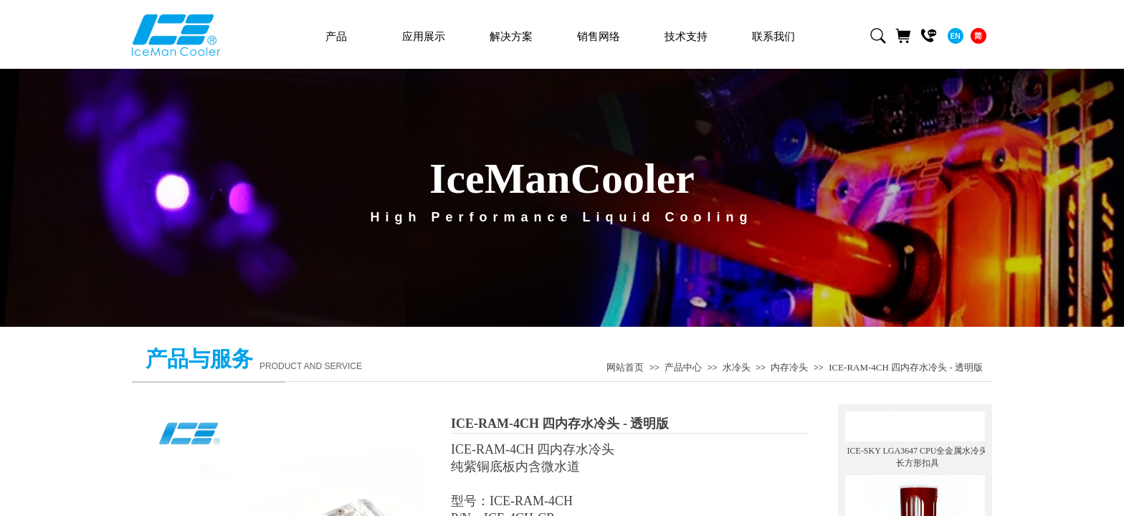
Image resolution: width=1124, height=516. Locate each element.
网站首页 (625, 367)
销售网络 (598, 36)
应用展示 (423, 36)
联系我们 (773, 36)
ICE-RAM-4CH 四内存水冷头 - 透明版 (906, 367)
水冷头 (737, 367)
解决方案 (511, 36)
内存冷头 (789, 367)
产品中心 (683, 367)
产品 (336, 36)
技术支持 (686, 36)
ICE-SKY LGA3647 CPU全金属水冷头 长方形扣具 (918, 454)
